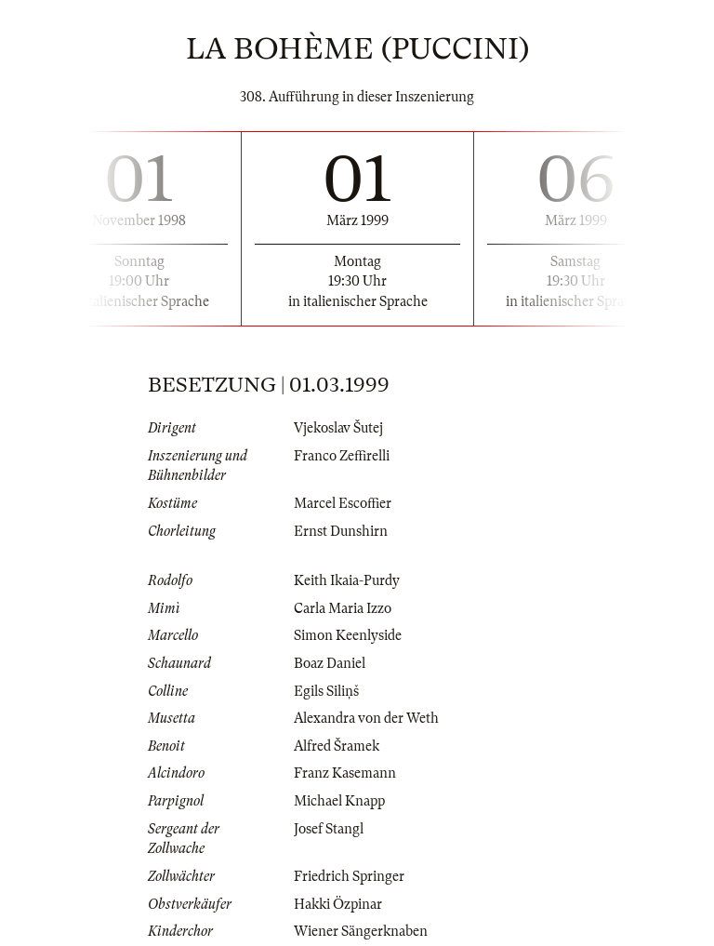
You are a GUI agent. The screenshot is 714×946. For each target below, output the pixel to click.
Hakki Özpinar (338, 904)
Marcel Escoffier (342, 503)
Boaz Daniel (329, 663)
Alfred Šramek (336, 746)
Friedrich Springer (349, 876)
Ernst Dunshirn (341, 531)
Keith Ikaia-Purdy (347, 580)
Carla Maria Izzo (342, 608)
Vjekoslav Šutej (338, 427)
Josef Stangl (329, 828)
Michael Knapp (339, 800)
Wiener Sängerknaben (361, 931)
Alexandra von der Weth (366, 718)
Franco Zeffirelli (342, 455)
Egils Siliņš (326, 691)
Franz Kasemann (345, 773)
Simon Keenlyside (348, 635)
